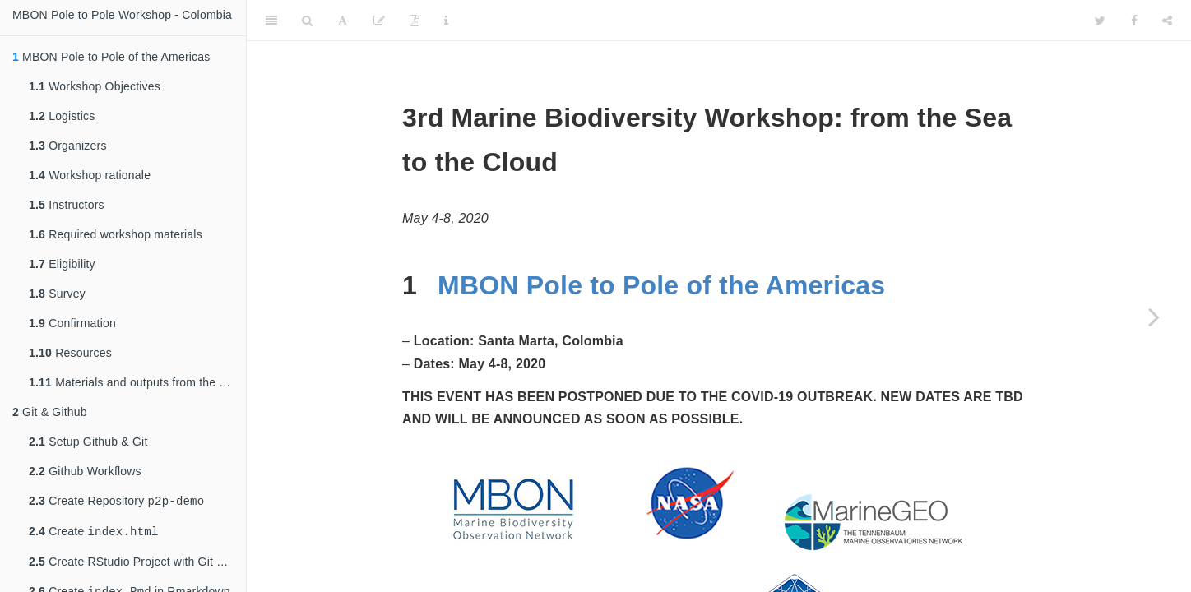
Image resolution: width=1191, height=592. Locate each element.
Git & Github (49, 412)
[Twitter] (1100, 20)
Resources (70, 352)
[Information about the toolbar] (446, 20)
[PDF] (414, 20)
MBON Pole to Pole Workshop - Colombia (122, 14)
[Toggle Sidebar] (271, 20)
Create (93, 534)
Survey (57, 293)
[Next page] (1154, 316)
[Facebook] (1134, 20)
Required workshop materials (115, 234)
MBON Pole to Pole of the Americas (661, 285)
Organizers (68, 145)
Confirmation (72, 323)
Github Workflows (85, 471)
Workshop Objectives (94, 86)
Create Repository (116, 502)
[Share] (1167, 20)
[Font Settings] (342, 20)
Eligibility (62, 264)
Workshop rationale (90, 175)
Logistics (62, 116)
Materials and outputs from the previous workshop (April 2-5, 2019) (137, 382)
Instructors (66, 204)
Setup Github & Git (88, 441)
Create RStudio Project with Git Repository (137, 564)
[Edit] (379, 20)
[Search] (307, 20)
